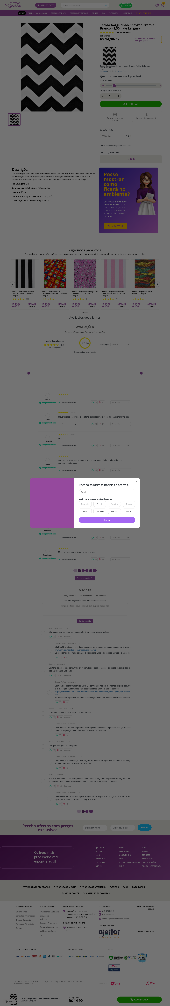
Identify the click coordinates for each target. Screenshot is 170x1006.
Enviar (107, 520)
